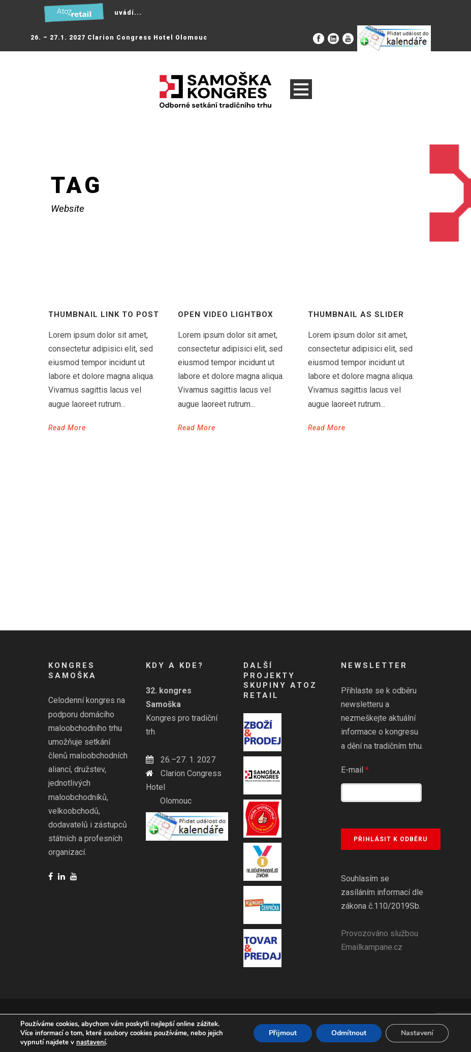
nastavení (91, 1042)
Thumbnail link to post (103, 314)
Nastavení (417, 1033)
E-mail (355, 770)
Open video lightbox (225, 314)
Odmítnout (348, 1033)
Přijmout (283, 1033)
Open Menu (301, 89)
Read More (67, 428)
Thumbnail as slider (356, 314)
